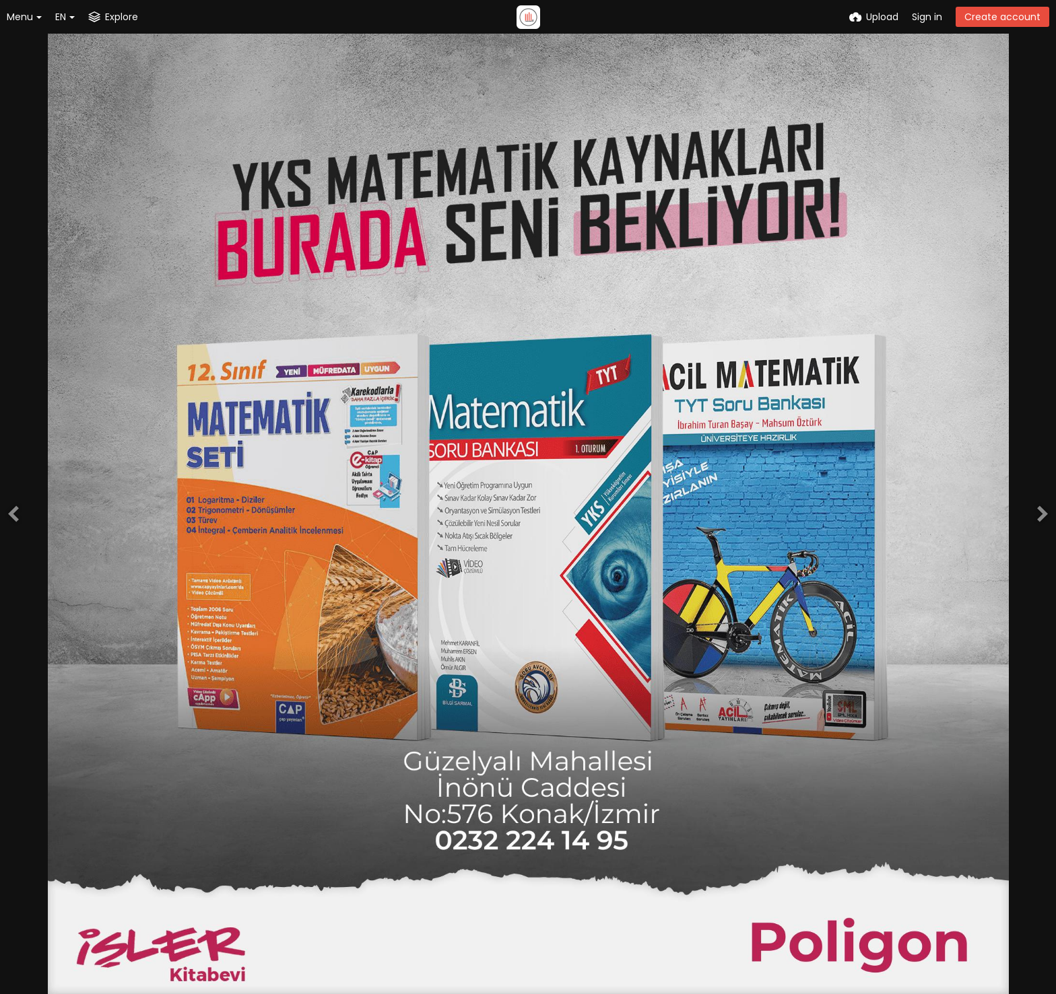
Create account (1002, 17)
